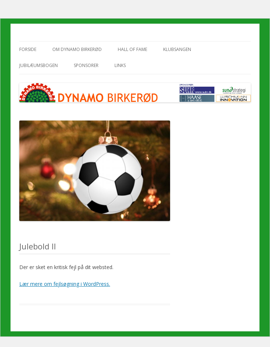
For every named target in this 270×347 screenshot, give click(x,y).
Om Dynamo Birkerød (77, 49)
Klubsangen (177, 49)
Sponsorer (86, 65)
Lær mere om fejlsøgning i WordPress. (64, 283)
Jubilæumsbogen (38, 65)
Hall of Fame (132, 49)
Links (120, 65)
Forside (27, 49)
